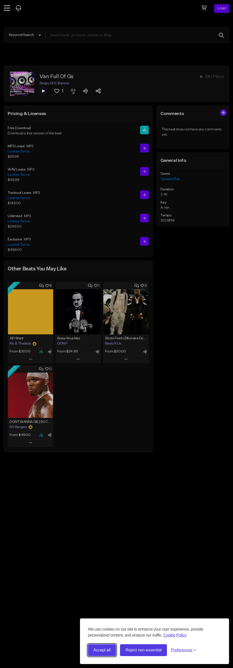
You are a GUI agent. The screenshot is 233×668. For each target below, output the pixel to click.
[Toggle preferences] (183, 650)
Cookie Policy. (175, 635)
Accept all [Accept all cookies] (102, 650)
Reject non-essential (143, 650)
